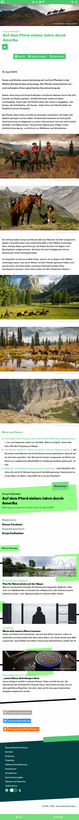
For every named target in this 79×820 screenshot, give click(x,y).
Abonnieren (57, 56)
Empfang (9, 756)
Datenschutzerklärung (16, 764)
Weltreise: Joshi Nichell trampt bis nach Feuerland (29, 468)
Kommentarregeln (14, 777)
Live (20, 817)
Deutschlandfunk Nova (16, 747)
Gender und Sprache (15, 781)
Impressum (10, 768)
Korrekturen (11, 773)
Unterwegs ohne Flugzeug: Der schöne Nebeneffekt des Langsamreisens (40, 438)
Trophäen (9, 760)
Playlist (59, 817)
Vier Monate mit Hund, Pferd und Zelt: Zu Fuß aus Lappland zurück (37, 449)
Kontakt (9, 751)
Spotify (20, 56)
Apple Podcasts (37, 56)
